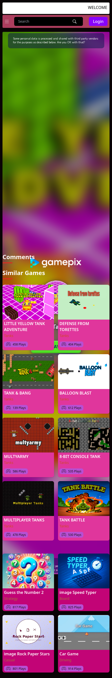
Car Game (68, 651)
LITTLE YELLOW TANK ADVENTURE (24, 324)
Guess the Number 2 (24, 590)
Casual (9, 657)
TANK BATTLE (72, 517)
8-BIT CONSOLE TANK (79, 454)
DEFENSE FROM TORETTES (74, 324)
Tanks (8, 333)
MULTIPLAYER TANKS (24, 517)
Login (98, 21)
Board (64, 596)
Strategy (11, 596)
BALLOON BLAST (75, 390)
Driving (65, 657)
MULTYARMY (16, 454)
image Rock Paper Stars (27, 651)
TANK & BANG (17, 390)
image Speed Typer (77, 590)
